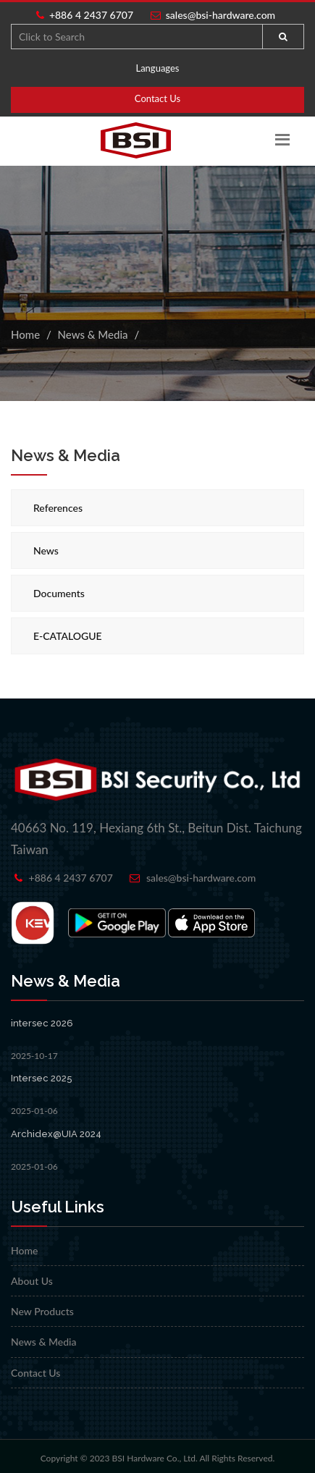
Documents (59, 593)
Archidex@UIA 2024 (56, 1133)
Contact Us (157, 98)
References (58, 508)
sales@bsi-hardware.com (213, 15)
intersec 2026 (42, 1023)
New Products (42, 1311)
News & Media (93, 334)
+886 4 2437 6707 (84, 15)
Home (25, 334)
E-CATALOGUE (67, 636)
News (46, 550)
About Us (32, 1281)
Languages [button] (157, 68)
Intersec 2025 (41, 1078)
